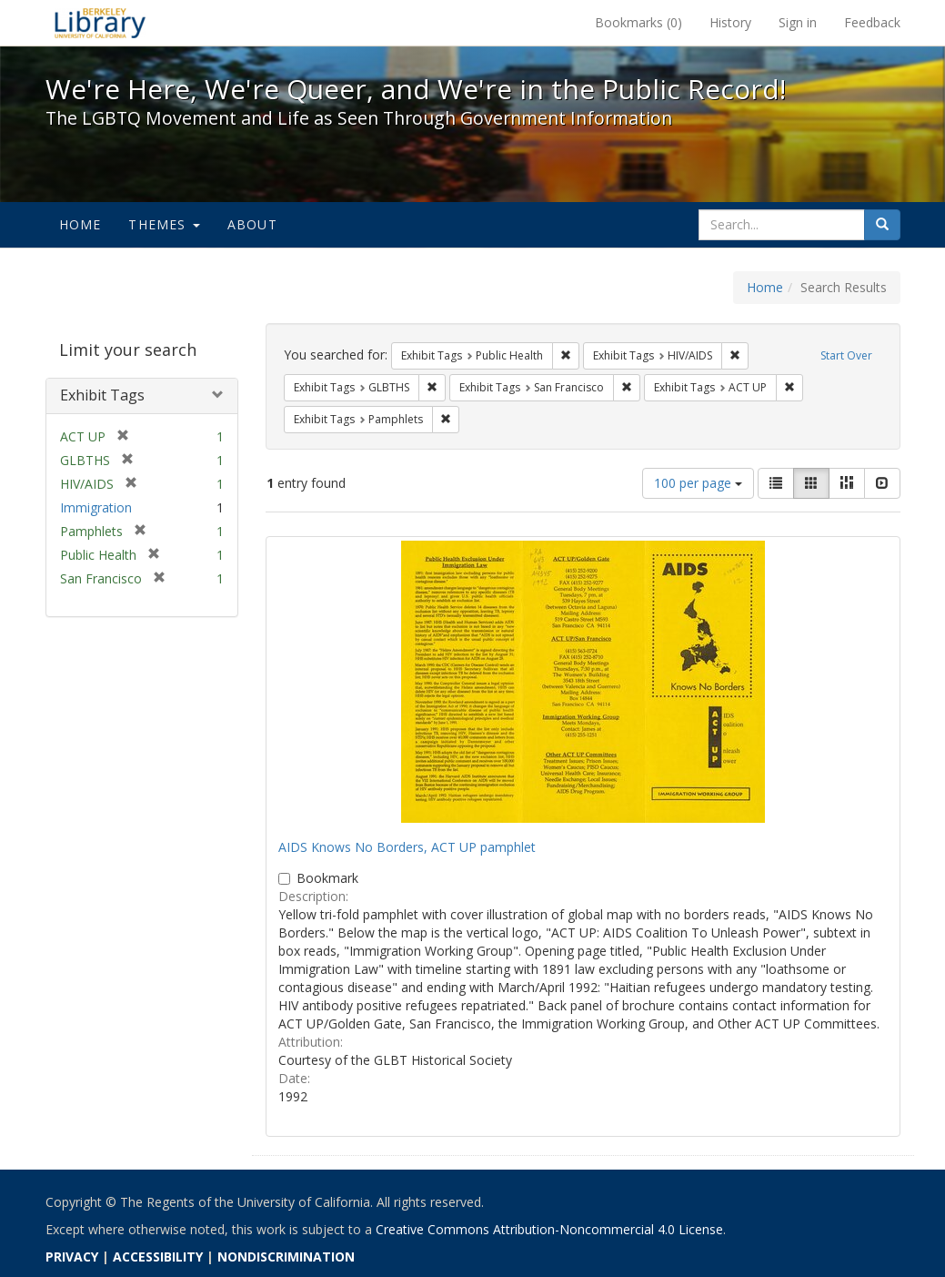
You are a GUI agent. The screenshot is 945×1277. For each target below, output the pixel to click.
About (252, 224)
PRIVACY (71, 1256)
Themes (163, 224)
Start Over (846, 355)
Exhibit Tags (102, 395)
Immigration (96, 507)
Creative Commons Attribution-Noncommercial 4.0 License (549, 1229)
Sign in (798, 22)
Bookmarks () (638, 22)
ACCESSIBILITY (158, 1256)
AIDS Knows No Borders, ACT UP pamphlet (407, 847)
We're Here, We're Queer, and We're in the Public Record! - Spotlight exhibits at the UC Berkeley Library (100, 23)
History (730, 22)
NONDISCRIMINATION (286, 1256)
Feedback (872, 22)
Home (80, 224)
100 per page (698, 483)
